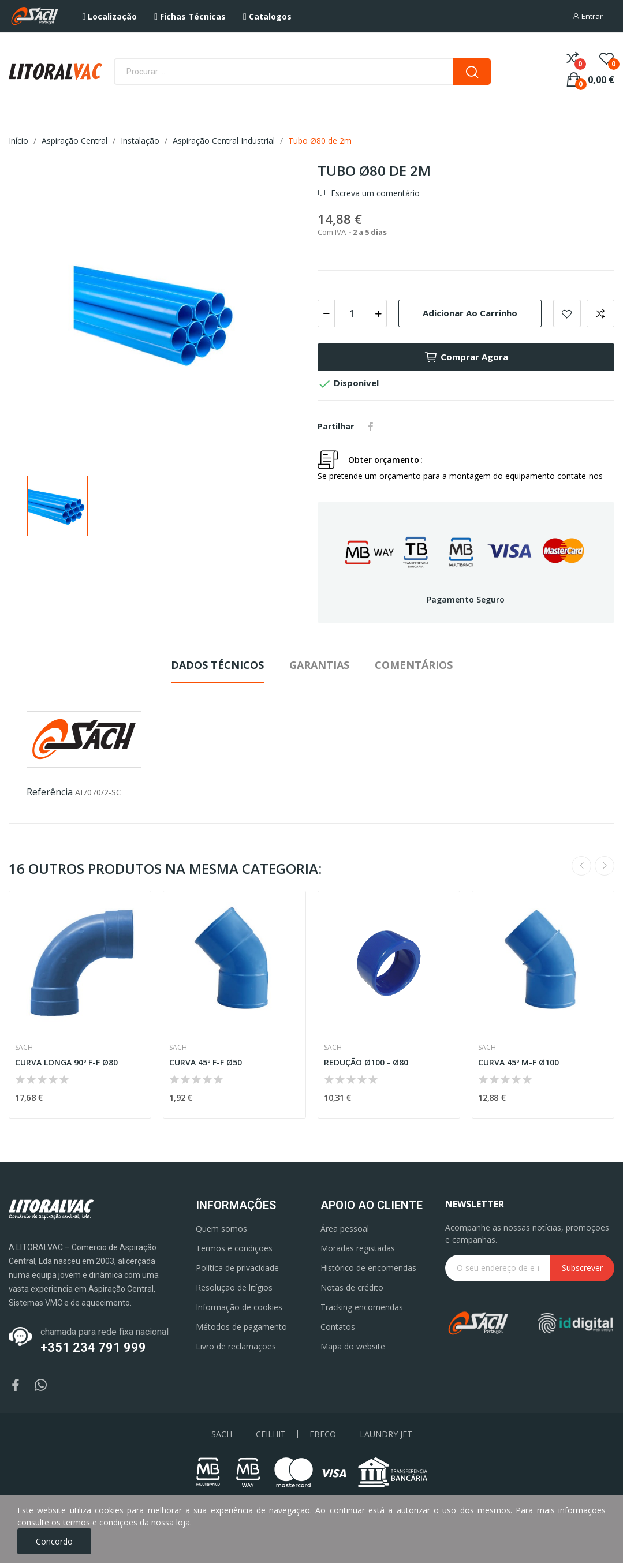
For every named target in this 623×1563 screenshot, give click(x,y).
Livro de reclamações (236, 1346)
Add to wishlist (567, 313)
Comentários (414, 665)
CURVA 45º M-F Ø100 (518, 1062)
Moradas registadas (357, 1248)
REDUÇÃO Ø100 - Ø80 (366, 1062)
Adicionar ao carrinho (470, 313)
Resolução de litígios (234, 1287)
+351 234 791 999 (93, 1347)
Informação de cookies (239, 1307)
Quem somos (221, 1228)
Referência (50, 792)
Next (604, 866)
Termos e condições (234, 1248)
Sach (24, 1047)
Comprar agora (466, 357)
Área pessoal (344, 1228)
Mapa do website (352, 1346)
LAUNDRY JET (386, 1434)
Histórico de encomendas (368, 1267)
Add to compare (600, 313)
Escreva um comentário (374, 193)
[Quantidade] (352, 313)
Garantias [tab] (319, 665)
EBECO (322, 1434)
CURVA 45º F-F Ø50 (205, 1062)
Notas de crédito (351, 1287)
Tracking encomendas (361, 1307)
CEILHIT (271, 1434)
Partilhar (371, 426)
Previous (581, 866)
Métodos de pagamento (241, 1326)
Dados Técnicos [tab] (217, 665)
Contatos (337, 1326)
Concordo (54, 1541)
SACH (221, 1434)
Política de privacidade (237, 1267)
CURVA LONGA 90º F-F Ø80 (66, 1062)
